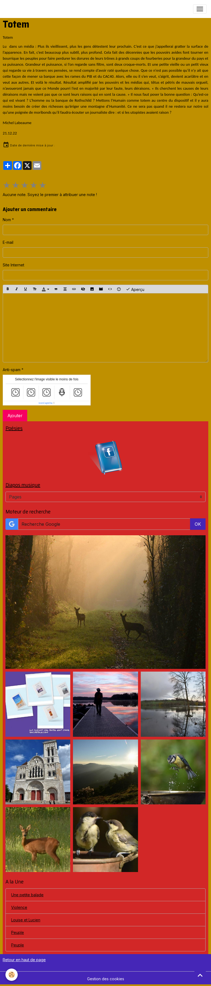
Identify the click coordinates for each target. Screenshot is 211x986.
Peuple (17, 932)
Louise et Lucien (25, 920)
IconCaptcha (46, 403)
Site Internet (13, 265)
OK (198, 524)
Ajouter (15, 415)
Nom (7, 219)
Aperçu (135, 289)
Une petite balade (27, 894)
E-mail (8, 242)
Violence (19, 907)
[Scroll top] (200, 975)
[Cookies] (11, 975)
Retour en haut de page (24, 959)
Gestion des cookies (105, 978)
